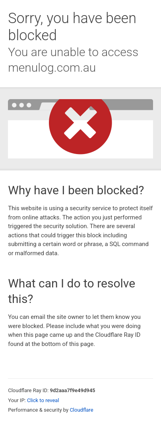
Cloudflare (81, 410)
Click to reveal (43, 400)
